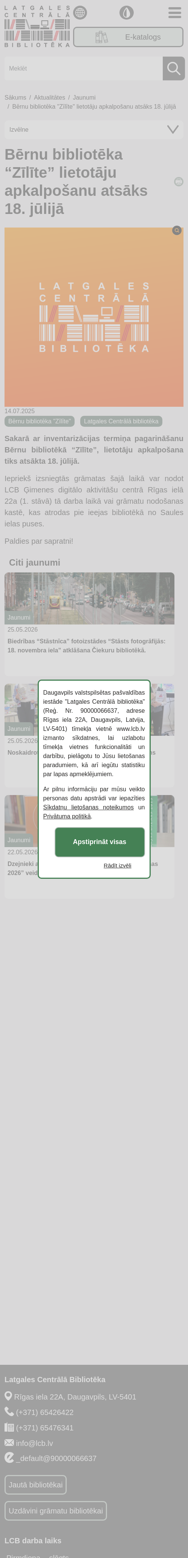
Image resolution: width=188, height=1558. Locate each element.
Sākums (15, 97)
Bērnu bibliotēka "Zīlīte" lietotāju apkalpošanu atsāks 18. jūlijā (94, 106)
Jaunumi (84, 97)
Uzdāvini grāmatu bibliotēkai (56, 1511)
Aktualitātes (49, 97)
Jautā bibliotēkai (36, 1485)
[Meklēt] (92, 68)
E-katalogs (128, 37)
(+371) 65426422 (45, 1412)
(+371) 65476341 (45, 1428)
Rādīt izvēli (117, 865)
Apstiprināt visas (100, 842)
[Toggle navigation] (174, 12)
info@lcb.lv (34, 1443)
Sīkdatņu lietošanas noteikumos (88, 807)
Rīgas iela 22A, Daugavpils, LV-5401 (75, 1397)
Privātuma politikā (67, 816)
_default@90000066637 (56, 1458)
